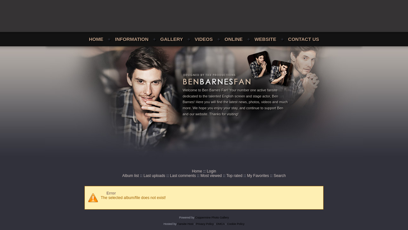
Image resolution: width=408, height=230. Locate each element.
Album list (130, 175)
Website (265, 39)
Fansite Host (185, 224)
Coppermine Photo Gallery (212, 217)
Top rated (234, 175)
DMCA (220, 224)
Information (132, 39)
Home (96, 39)
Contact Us (303, 39)
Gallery (171, 39)
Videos (204, 39)
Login (211, 171)
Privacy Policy (205, 224)
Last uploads (154, 175)
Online (234, 39)
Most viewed (211, 175)
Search (279, 175)
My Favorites (258, 175)
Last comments (183, 175)
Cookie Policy (236, 224)
